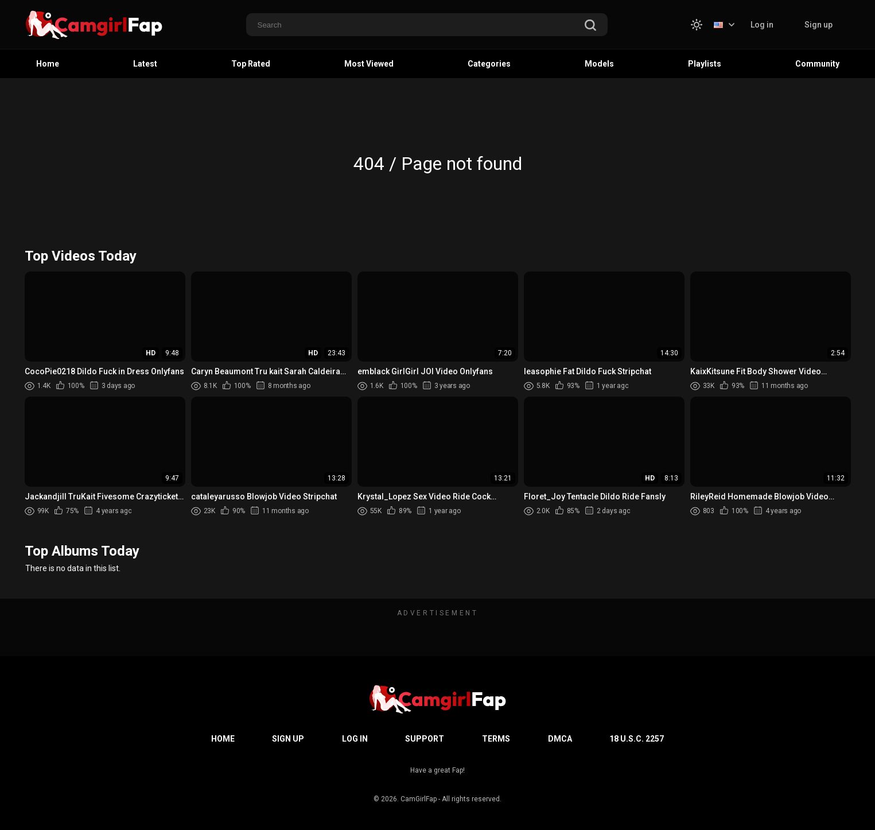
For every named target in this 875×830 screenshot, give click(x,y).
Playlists (704, 63)
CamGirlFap (418, 799)
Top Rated (250, 63)
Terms (496, 738)
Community (817, 63)
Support (424, 738)
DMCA (560, 738)
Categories (489, 63)
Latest (145, 63)
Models (599, 63)
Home (47, 63)
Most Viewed (369, 63)
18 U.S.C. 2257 (636, 738)
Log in (761, 24)
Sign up (818, 24)
